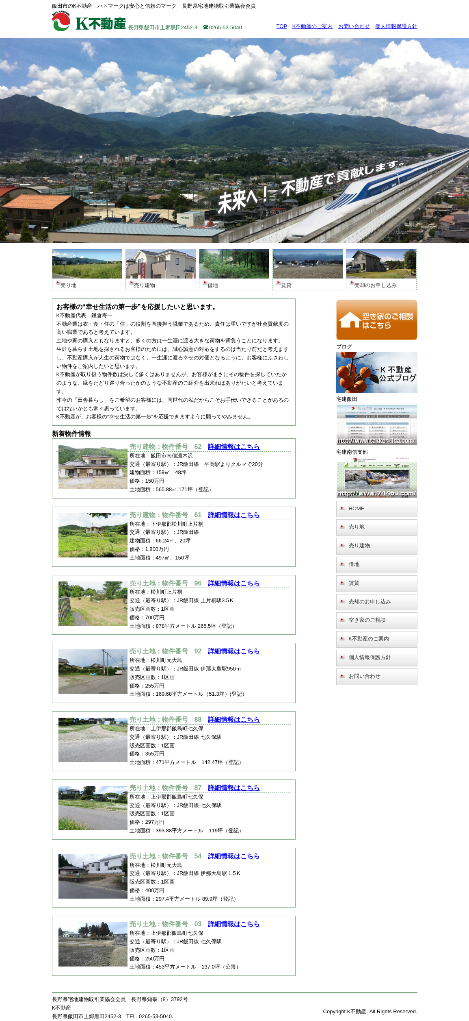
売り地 (357, 527)
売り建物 (359, 545)
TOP (282, 26)
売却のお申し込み (370, 602)
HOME (357, 508)
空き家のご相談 (367, 620)
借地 (354, 564)
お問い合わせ (354, 26)
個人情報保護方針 (396, 26)
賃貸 (354, 583)
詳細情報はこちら (234, 446)
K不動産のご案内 (312, 26)
